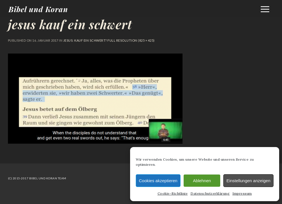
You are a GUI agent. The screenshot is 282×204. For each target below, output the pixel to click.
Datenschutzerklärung (210, 193)
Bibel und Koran (38, 9)
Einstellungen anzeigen (248, 180)
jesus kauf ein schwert (70, 24)
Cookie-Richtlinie (173, 193)
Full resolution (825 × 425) (131, 40)
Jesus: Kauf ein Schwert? (85, 40)
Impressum (242, 193)
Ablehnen (202, 180)
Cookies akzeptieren (158, 180)
